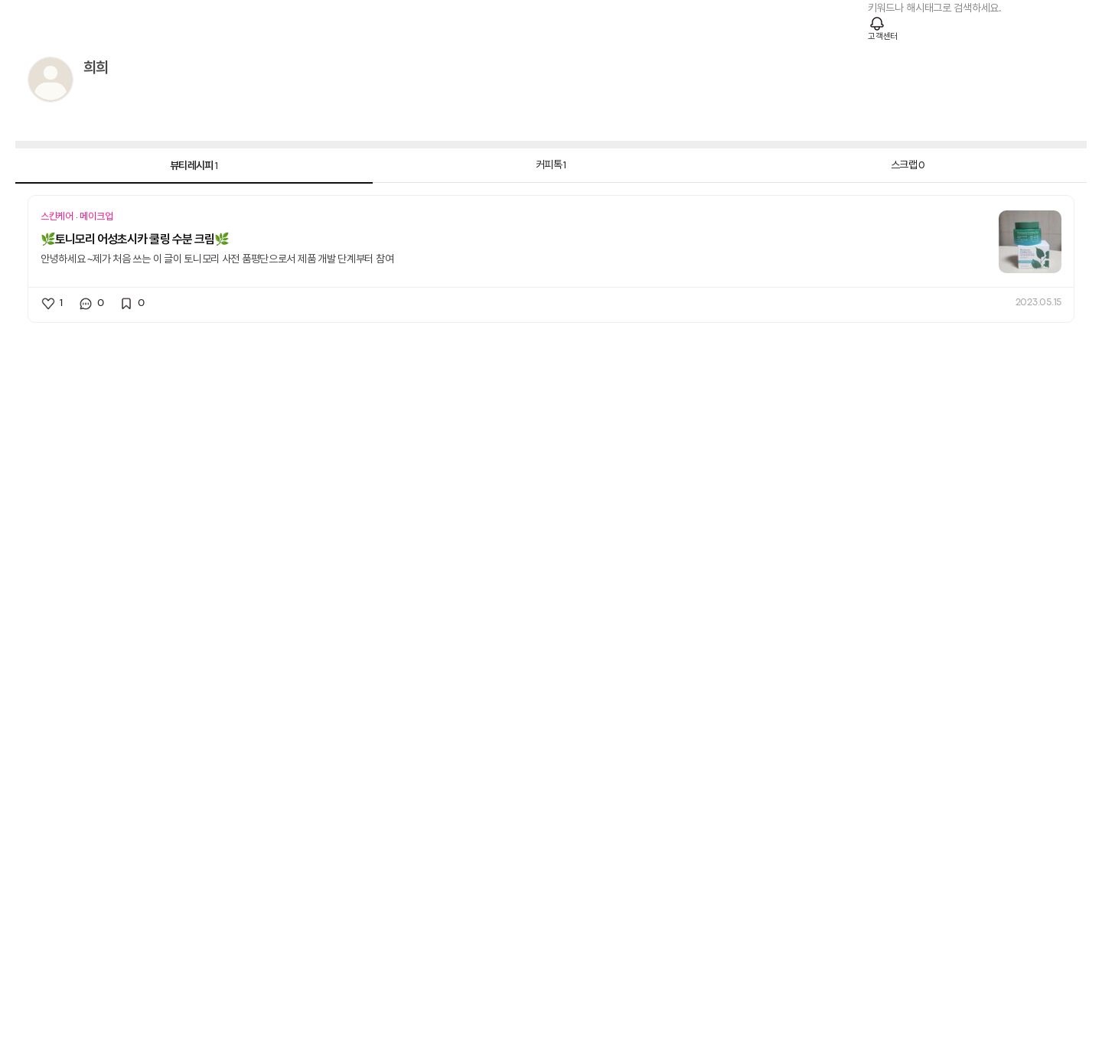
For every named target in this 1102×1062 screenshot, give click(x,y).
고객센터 (883, 37)
